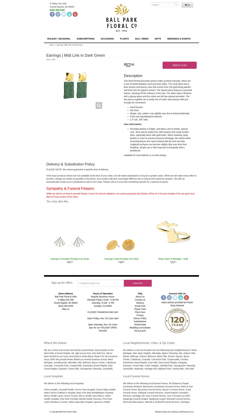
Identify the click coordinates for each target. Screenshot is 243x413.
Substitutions (140, 321)
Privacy (140, 315)
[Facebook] (52, 14)
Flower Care (140, 309)
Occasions (107, 38)
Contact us (140, 300)
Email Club (140, 306)
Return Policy (140, 318)
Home (51, 45)
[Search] (176, 4)
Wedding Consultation (140, 327)
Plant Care (140, 312)
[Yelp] (75, 14)
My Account (140, 331)
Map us (65, 309)
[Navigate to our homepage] (121, 17)
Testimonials (140, 324)
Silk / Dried (141, 38)
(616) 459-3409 (57, 10)
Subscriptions (86, 38)
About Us (140, 296)
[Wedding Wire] (69, 14)
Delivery (140, 303)
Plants (124, 38)
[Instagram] (57, 14)
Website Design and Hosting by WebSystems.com (174, 412)
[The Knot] (63, 14)
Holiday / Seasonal (59, 38)
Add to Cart (179, 65)
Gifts (158, 38)
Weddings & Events (179, 38)
